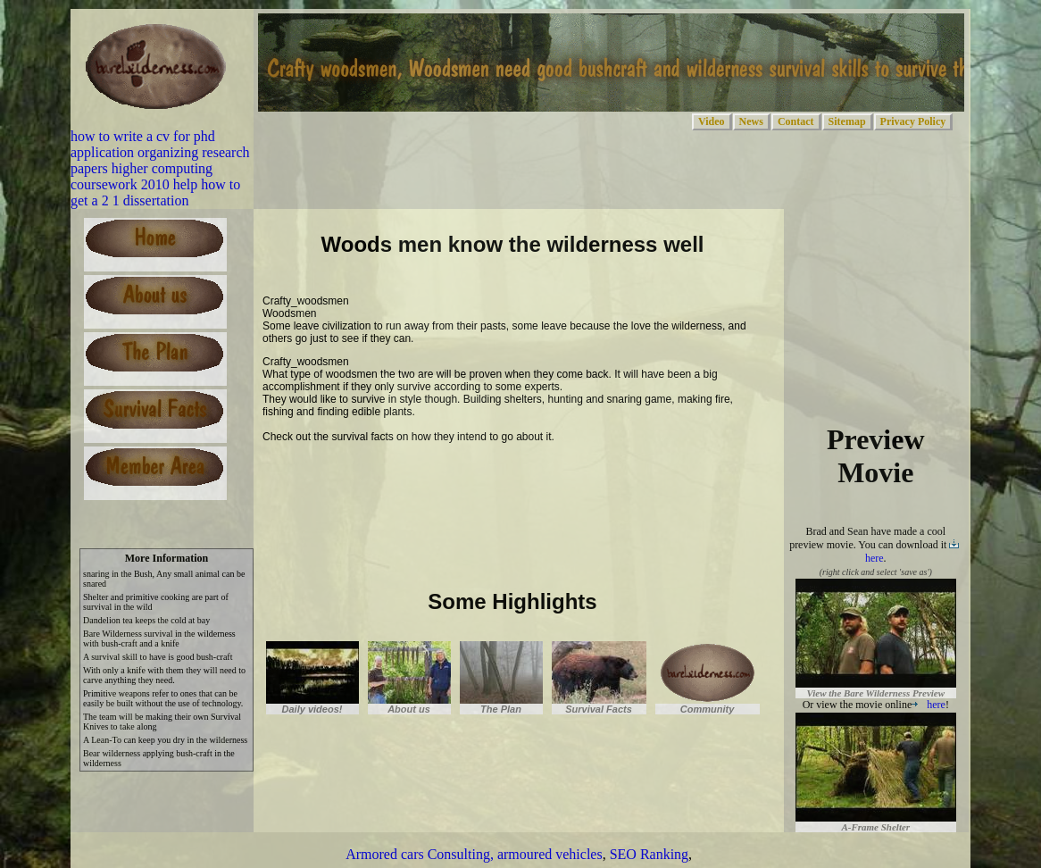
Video (711, 121)
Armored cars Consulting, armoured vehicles (474, 854)
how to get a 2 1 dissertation (155, 192)
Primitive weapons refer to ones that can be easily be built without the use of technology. (163, 698)
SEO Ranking (649, 854)
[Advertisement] (471, 480)
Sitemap (847, 121)
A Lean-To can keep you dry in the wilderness (165, 740)
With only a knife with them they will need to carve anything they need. (164, 675)
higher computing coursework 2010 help (141, 176)
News (751, 121)
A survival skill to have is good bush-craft (157, 657)
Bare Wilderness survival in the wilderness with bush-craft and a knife (159, 638)
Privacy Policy (913, 121)
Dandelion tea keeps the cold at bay (146, 620)
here (928, 704)
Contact (796, 121)
